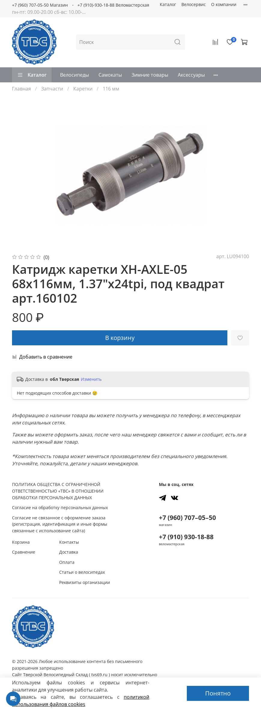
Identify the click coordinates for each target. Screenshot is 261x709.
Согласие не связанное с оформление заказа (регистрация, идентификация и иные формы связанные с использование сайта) (59, 524)
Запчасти (52, 88)
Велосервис (193, 4)
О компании (223, 4)
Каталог (168, 4)
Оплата (66, 562)
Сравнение (23, 552)
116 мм (111, 88)
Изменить (91, 379)
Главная (21, 88)
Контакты (69, 542)
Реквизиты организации (84, 582)
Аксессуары (191, 75)
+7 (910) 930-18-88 (186, 537)
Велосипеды (74, 75)
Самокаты (110, 75)
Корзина (21, 542)
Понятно (218, 693)
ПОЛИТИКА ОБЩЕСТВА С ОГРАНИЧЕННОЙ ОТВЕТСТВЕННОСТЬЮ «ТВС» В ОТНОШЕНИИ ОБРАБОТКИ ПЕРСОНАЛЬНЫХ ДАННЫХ (58, 490)
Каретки (83, 88)
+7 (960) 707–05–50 (187, 517)
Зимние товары (150, 75)
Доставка (68, 552)
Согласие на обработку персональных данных (60, 507)
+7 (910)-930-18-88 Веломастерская (113, 5)
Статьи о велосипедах (82, 572)
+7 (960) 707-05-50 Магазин (40, 5)
